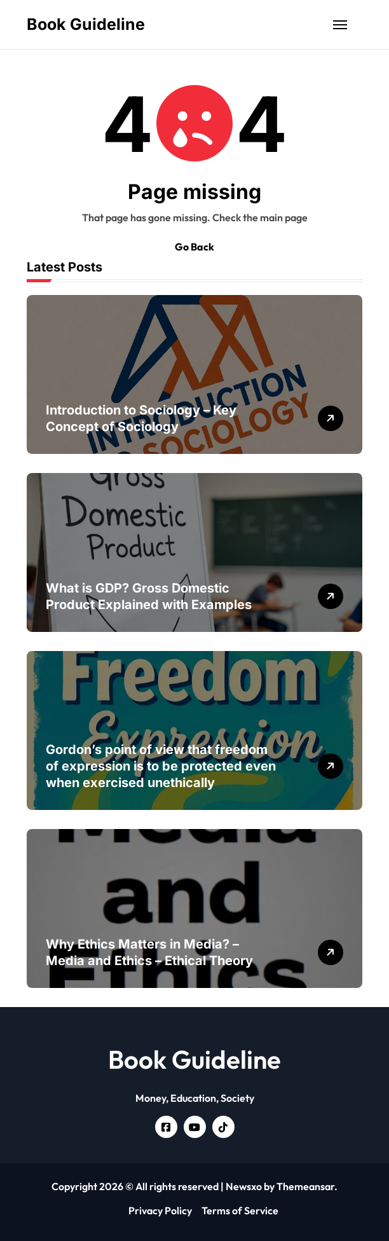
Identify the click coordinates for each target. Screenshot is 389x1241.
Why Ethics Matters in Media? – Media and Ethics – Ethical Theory (149, 952)
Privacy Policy (160, 1210)
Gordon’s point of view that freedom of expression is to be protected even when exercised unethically (161, 766)
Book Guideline (86, 24)
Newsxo (244, 1186)
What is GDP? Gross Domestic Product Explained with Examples (149, 596)
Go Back (194, 246)
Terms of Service (239, 1210)
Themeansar (305, 1186)
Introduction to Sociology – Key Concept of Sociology (141, 418)
